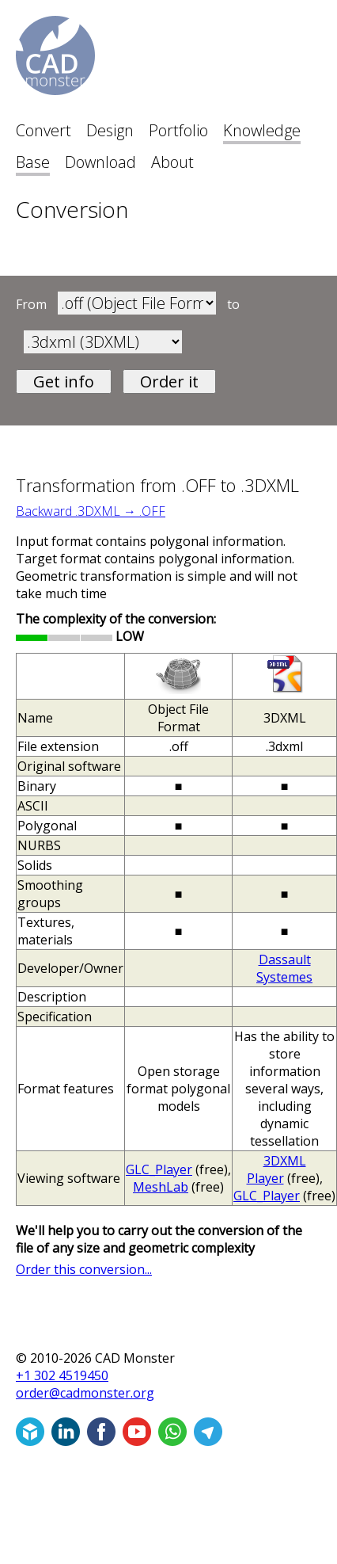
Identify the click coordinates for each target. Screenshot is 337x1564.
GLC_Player (159, 1169)
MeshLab (160, 1187)
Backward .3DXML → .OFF (90, 511)
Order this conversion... (84, 1269)
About (172, 162)
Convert (43, 130)
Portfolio (178, 130)
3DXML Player (276, 1169)
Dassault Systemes (284, 968)
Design (110, 130)
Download (100, 162)
